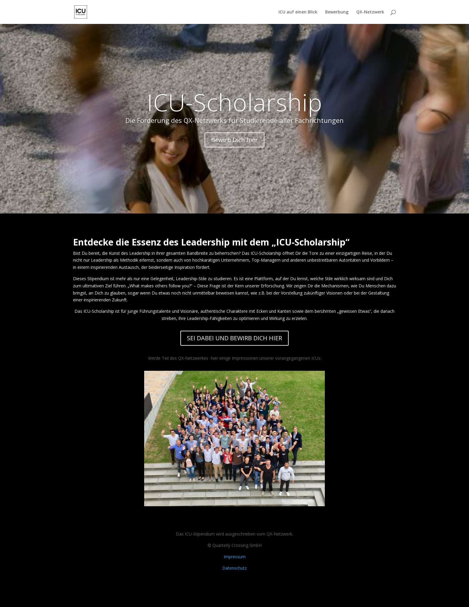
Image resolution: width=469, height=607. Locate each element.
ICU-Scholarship (234, 102)
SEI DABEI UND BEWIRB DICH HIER (234, 338)
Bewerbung (336, 12)
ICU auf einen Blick (297, 12)
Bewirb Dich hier (234, 140)
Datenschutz (234, 568)
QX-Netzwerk (370, 12)
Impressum (235, 556)
